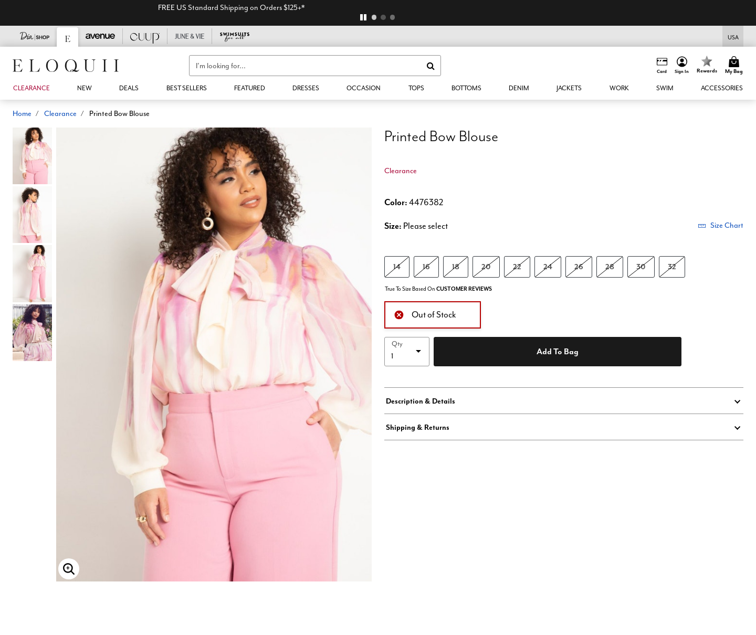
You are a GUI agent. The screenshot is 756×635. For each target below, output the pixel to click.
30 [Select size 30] (641, 266)
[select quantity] (406, 351)
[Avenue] (100, 36)
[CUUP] (145, 36)
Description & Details (420, 401)
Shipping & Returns (417, 427)
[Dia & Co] (35, 36)
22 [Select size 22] (517, 266)
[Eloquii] (67, 37)
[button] (682, 66)
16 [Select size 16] (426, 266)
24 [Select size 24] (547, 266)
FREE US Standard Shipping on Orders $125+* (378, 7)
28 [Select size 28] (609, 266)
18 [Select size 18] (455, 266)
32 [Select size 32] (672, 266)
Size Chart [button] (720, 225)
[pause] (363, 17)
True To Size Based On (438, 288)
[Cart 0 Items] (735, 66)
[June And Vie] (189, 36)
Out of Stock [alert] (425, 314)
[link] (187, 88)
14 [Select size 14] (397, 266)
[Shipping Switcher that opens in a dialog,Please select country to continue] (733, 36)
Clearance (60, 113)
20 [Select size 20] (486, 266)
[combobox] (315, 65)
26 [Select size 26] (578, 266)
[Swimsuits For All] (234, 36)
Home (22, 113)
